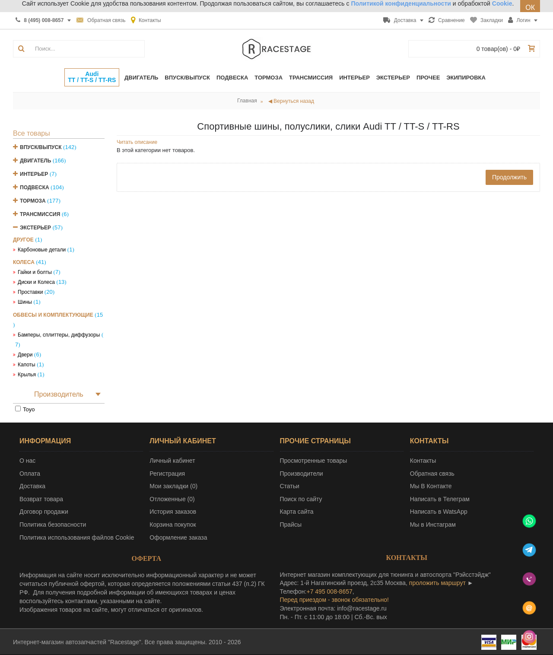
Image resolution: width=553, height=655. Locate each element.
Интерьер (34, 174)
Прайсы (291, 524)
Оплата (29, 473)
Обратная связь (432, 473)
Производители (301, 473)
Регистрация (167, 473)
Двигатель (35, 161)
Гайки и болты (35, 272)
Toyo (29, 409)
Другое (23, 240)
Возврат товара (41, 499)
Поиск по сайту (301, 499)
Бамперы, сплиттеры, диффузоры (59, 335)
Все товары (31, 133)
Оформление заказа (178, 537)
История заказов (172, 511)
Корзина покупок (172, 524)
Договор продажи (43, 511)
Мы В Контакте (431, 486)
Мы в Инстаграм (433, 524)
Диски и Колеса (36, 282)
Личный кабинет (172, 460)
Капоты (26, 365)
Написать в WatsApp (438, 511)
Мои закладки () (173, 486)
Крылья (27, 375)
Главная (247, 101)
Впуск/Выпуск (41, 147)
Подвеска (34, 187)
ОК (530, 7)
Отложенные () (171, 499)
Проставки (30, 292)
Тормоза (33, 201)
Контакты (423, 460)
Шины (25, 302)
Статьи (289, 486)
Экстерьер (35, 228)
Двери (25, 355)
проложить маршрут (437, 582)
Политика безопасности (52, 524)
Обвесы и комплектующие (53, 315)
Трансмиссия (40, 214)
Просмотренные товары (313, 460)
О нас (27, 460)
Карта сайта (297, 511)
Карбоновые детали (42, 250)
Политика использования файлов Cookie (76, 537)
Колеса (24, 262)
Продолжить (509, 177)
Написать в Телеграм (440, 499)
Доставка (32, 486)
